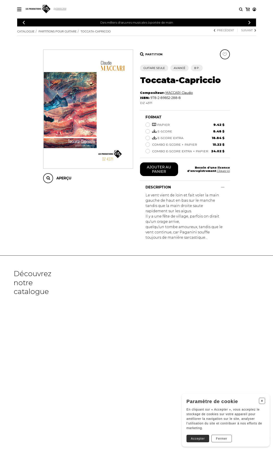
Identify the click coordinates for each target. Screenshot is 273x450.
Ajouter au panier (159, 169)
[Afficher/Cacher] (222, 187)
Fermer (220, 436)
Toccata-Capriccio (96, 31)
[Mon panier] (254, 9)
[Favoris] (225, 54)
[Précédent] (24, 22)
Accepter (196, 436)
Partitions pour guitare (58, 31)
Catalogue (26, 31)
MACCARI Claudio (179, 93)
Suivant (248, 30)
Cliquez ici (223, 171)
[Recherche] (241, 9)
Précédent (224, 30)
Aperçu (63, 178)
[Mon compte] (247, 9)
